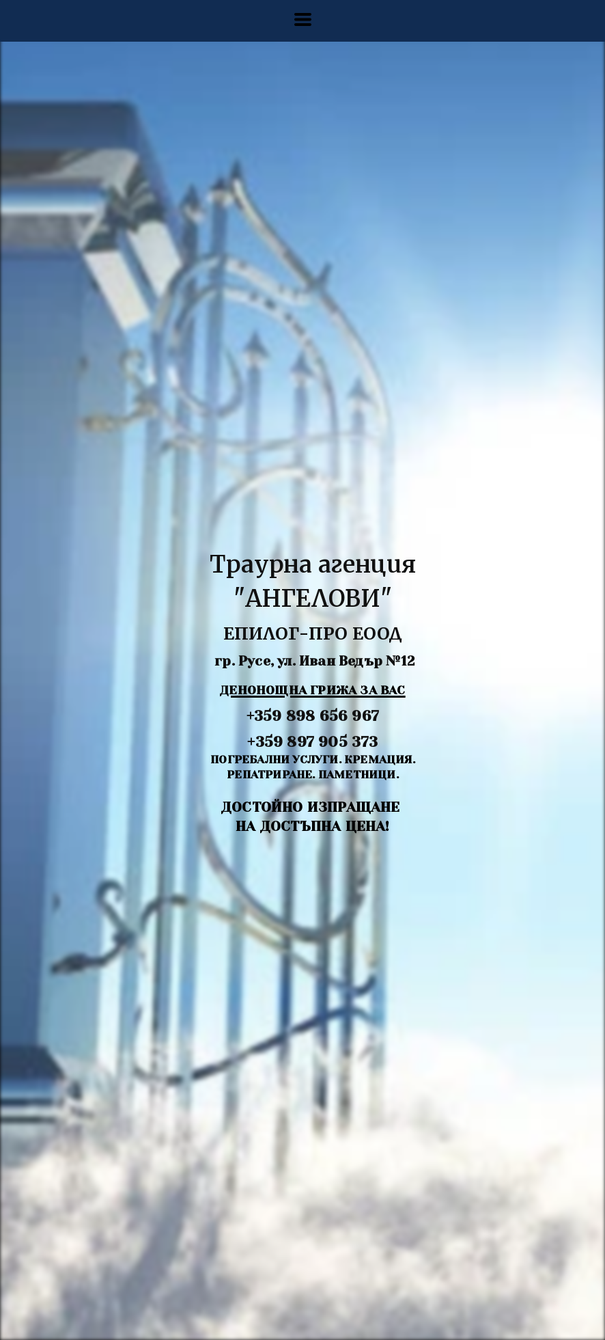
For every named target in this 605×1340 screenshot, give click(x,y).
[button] (302, 19)
